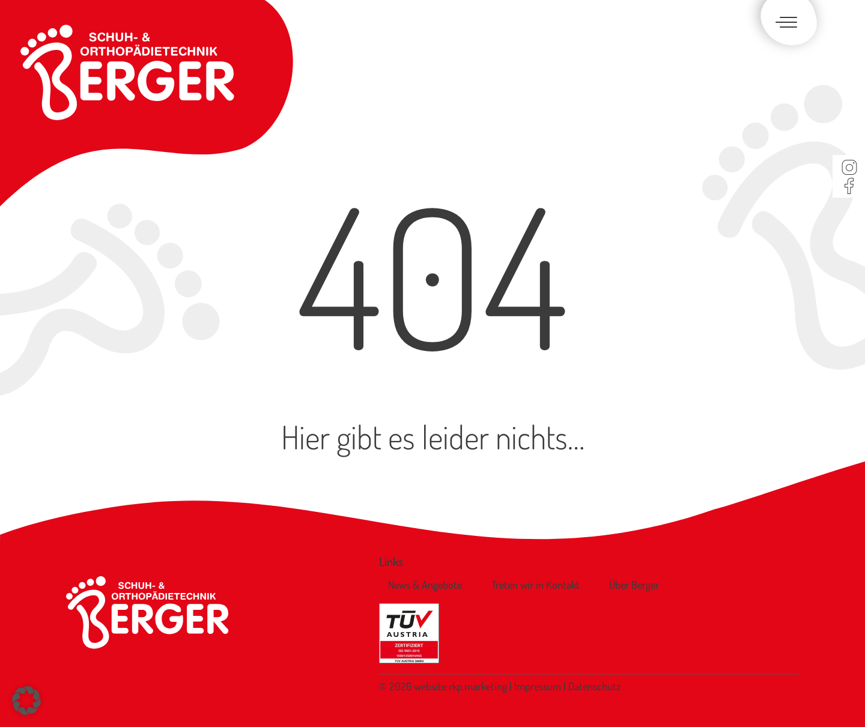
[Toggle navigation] (784, 23)
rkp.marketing (478, 686)
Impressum (538, 686)
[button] (26, 700)
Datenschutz (594, 686)
